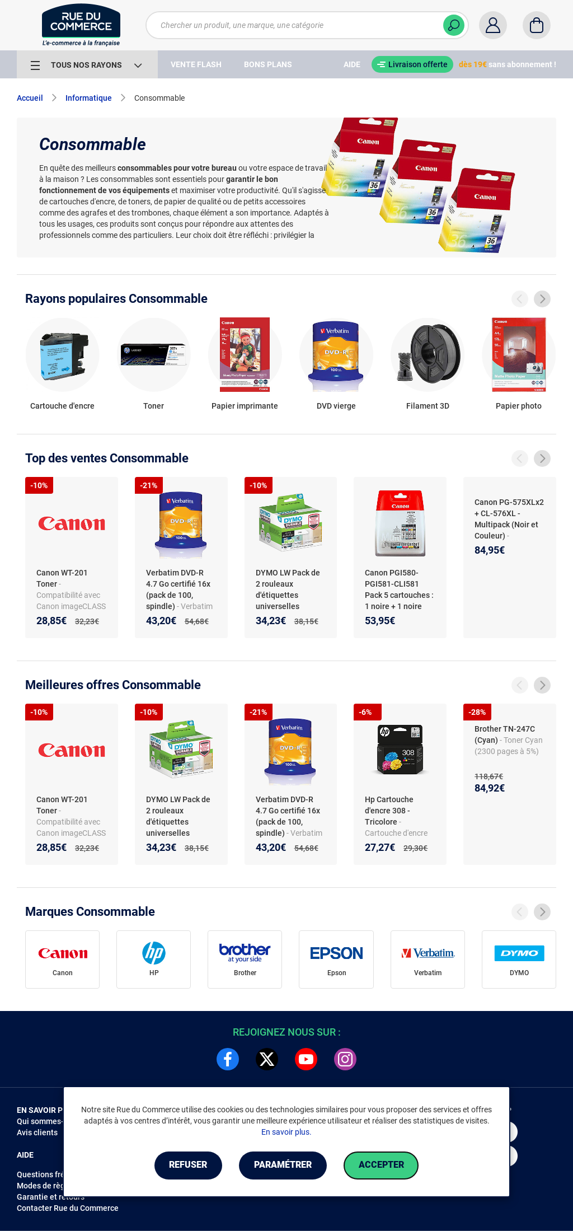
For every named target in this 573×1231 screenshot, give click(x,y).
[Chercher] (453, 25)
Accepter (381, 1165)
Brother (245, 973)
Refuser (188, 1165)
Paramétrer (283, 1165)
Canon (63, 973)
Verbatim (428, 973)
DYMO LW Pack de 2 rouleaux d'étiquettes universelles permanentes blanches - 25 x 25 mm (288, 606)
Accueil (30, 97)
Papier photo (519, 405)
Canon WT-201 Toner (62, 578)
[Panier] (537, 25)
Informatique (88, 97)
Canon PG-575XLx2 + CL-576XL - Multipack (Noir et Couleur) (509, 519)
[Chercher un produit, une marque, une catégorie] (307, 25)
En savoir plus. (286, 1131)
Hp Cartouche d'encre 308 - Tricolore (389, 810)
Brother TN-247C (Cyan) (505, 734)
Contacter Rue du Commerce (68, 1208)
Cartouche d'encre (62, 405)
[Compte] (493, 25)
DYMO (519, 973)
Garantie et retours (50, 1196)
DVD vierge (336, 405)
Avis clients (37, 1132)
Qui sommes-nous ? (52, 1121)
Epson (336, 973)
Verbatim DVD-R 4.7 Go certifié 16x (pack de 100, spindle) (178, 589)
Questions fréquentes (55, 1174)
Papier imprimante (245, 405)
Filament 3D (427, 405)
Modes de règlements (55, 1185)
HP (154, 973)
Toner (153, 405)
